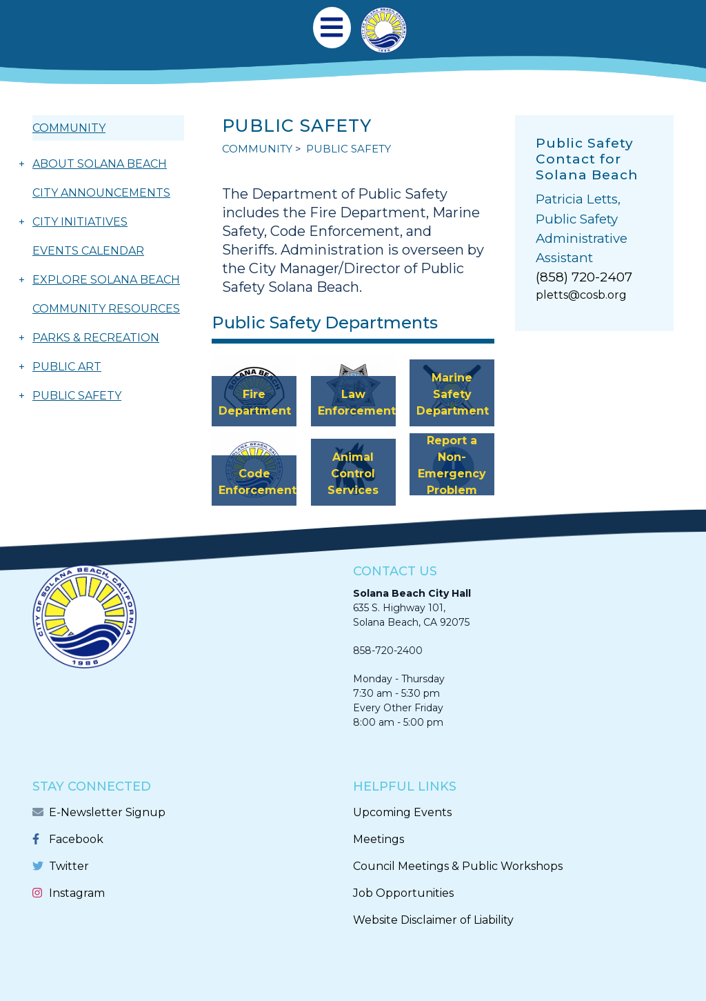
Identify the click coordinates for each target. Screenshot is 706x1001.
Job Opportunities (403, 893)
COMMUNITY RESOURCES (106, 308)
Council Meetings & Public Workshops (458, 866)
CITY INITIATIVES (80, 221)
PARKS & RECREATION (95, 337)
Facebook (76, 839)
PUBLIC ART (66, 366)
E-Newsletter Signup (107, 812)
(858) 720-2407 (584, 277)
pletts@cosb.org (581, 294)
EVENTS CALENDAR (88, 250)
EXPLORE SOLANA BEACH (106, 279)
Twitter (69, 866)
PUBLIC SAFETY (76, 395)
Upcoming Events (402, 812)
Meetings (378, 839)
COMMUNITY (68, 128)
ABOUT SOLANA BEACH (99, 163)
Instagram (77, 893)
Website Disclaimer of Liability (433, 919)
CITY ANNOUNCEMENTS (101, 192)
